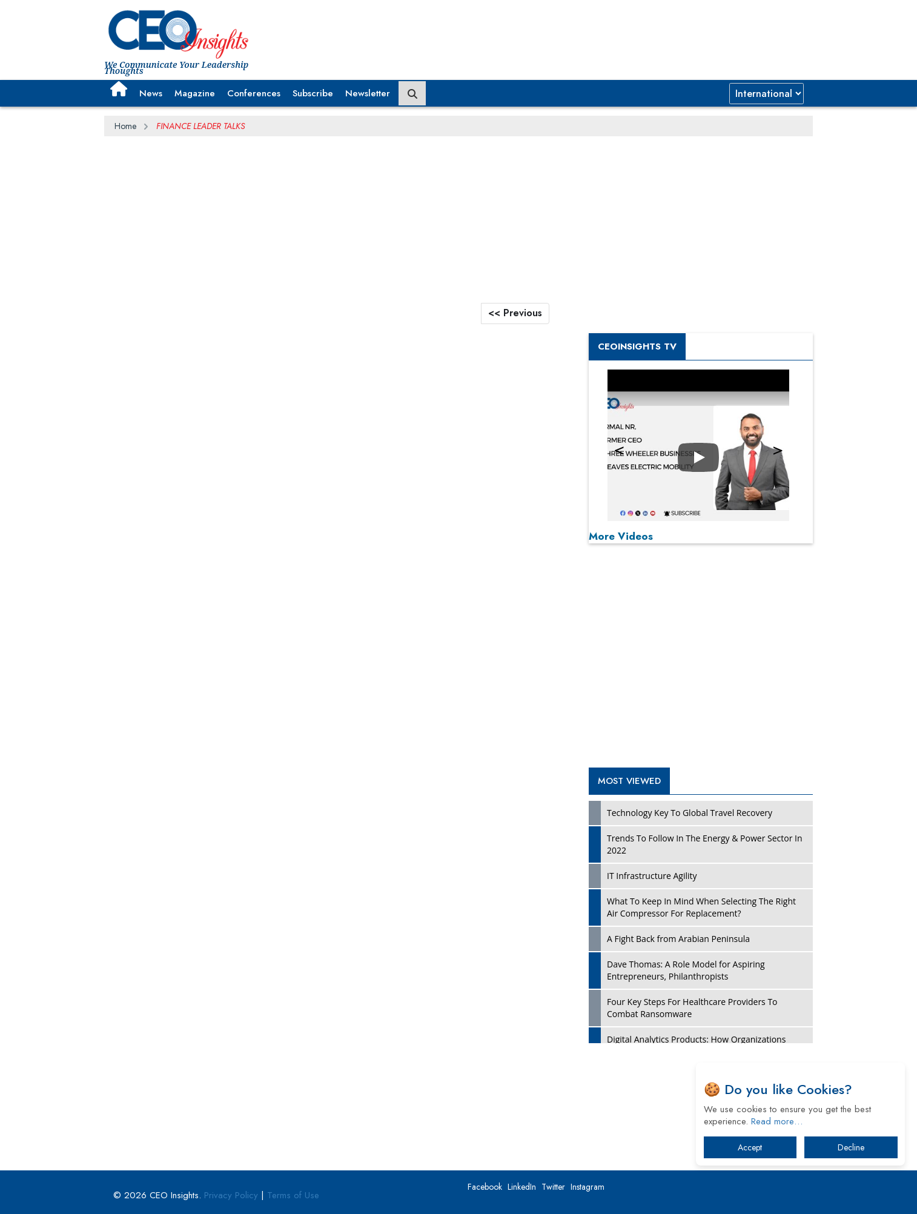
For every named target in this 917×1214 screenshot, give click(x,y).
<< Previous (515, 313)
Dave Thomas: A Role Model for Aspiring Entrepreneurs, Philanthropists (686, 970)
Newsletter (367, 93)
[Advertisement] (592, 33)
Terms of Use (293, 1195)
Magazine (194, 93)
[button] (118, 89)
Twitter (553, 1187)
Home (125, 126)
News (150, 93)
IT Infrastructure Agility (652, 875)
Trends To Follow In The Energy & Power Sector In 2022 (705, 844)
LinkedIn (522, 1187)
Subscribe (313, 93)
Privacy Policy (231, 1195)
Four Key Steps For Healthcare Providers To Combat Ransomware (692, 1008)
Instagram (587, 1187)
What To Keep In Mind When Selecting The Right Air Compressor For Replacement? (701, 907)
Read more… (777, 1121)
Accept (750, 1147)
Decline (851, 1147)
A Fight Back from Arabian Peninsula (678, 938)
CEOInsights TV (637, 346)
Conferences (253, 93)
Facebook (485, 1187)
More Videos (621, 536)
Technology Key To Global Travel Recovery (689, 812)
